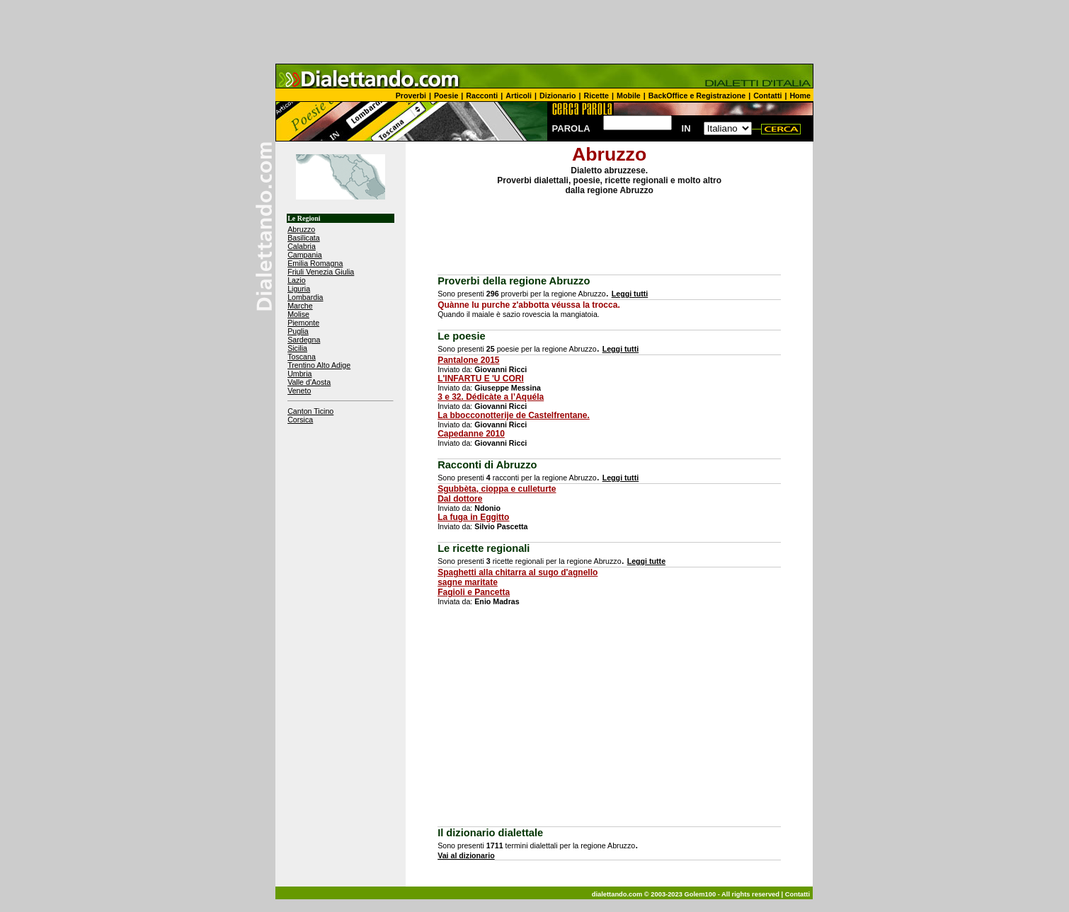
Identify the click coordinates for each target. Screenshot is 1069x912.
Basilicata (303, 237)
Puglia (298, 331)
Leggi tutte (646, 561)
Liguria (298, 288)
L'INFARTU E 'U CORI (481, 378)
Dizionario (557, 95)
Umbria (299, 373)
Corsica (300, 419)
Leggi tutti (630, 293)
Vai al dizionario (466, 855)
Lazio (296, 280)
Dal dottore (460, 499)
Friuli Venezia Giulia (320, 271)
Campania (304, 254)
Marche (300, 305)
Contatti (767, 95)
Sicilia (297, 348)
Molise (298, 314)
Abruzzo (301, 229)
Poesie (446, 95)
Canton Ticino (310, 411)
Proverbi (411, 95)
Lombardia (305, 297)
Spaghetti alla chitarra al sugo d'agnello (518, 572)
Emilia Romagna (315, 263)
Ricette (597, 95)
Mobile (629, 95)
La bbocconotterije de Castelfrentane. (514, 415)
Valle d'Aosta (309, 382)
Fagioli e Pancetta (474, 592)
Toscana (301, 356)
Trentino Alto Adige (318, 365)
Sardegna (303, 339)
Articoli (518, 95)
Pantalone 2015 (468, 360)
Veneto (299, 390)
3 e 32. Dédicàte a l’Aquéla (491, 397)
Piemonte (303, 322)
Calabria (301, 246)
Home (800, 95)
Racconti (482, 95)
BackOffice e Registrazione (696, 95)
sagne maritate (468, 582)
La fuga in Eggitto (473, 517)
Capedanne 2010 (471, 434)
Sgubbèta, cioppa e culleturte (497, 489)
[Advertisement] (534, 32)
